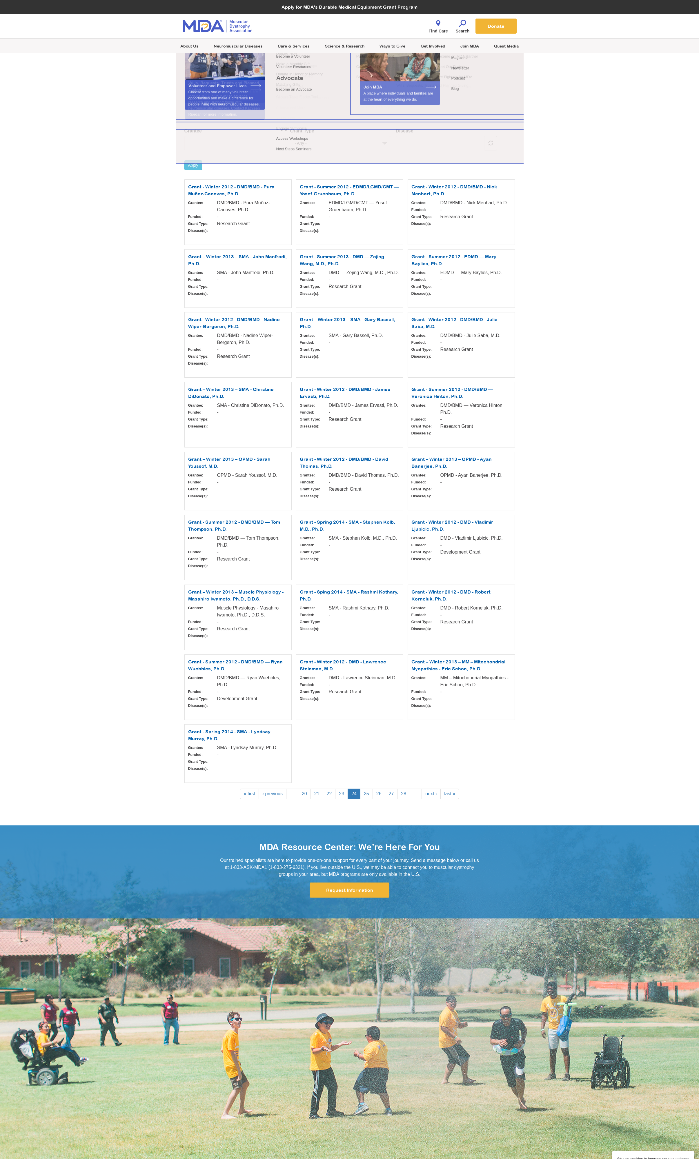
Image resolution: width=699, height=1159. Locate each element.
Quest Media (506, 45)
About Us (189, 45)
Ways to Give (392, 45)
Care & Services (294, 45)
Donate (496, 26)
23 (341, 793)
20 (304, 793)
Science (344, 45)
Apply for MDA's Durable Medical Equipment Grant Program (349, 7)
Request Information (349, 890)
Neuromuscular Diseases (238, 45)
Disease (404, 130)
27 (391, 793)
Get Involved (433, 45)
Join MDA (469, 45)
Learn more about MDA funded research (225, 102)
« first (249, 793)
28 (403, 793)
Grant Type (302, 130)
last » (449, 793)
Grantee (193, 130)
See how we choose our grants (216, 109)
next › (431, 793)
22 (329, 793)
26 (379, 793)
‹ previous (272, 793)
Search (463, 25)
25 (366, 793)
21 (316, 793)
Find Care (438, 25)
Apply (193, 165)
